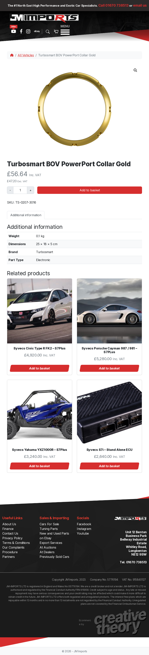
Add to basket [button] (39, 368)
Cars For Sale (49, 524)
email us (140, 5)
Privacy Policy (12, 538)
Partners (8, 557)
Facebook (84, 524)
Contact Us (10, 533)
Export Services (51, 543)
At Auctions (48, 547)
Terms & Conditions (16, 543)
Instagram (84, 529)
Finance (8, 529)
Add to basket (90, 190)
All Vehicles (26, 55)
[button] (135, 70)
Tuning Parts (49, 529)
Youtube (83, 533)
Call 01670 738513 (113, 5)
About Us (9, 524)
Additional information (25, 215)
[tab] (25, 215)
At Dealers (47, 552)
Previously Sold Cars (54, 557)
